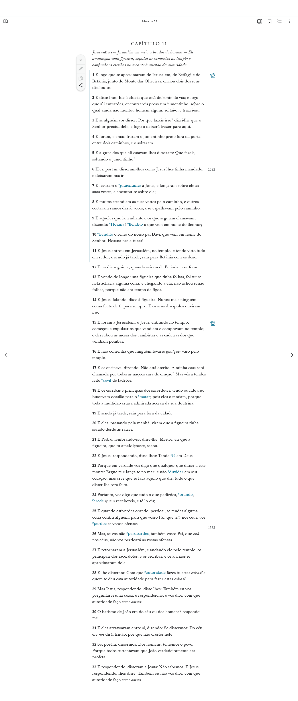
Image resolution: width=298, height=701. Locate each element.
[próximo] (291, 355)
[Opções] (289, 21)
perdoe (99, 524)
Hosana (116, 224)
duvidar (175, 472)
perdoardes (137, 534)
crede (98, 501)
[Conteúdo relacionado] (279, 21)
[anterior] (6, 355)
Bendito (135, 224)
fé (173, 456)
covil (106, 380)
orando (185, 495)
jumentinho (129, 185)
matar (144, 397)
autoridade (155, 573)
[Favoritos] (269, 21)
